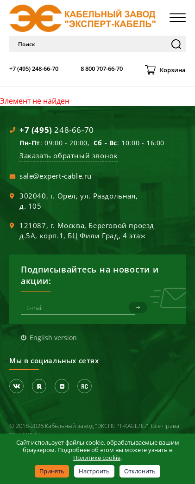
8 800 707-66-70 (102, 68)
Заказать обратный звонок (68, 155)
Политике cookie (96, 457)
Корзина (173, 70)
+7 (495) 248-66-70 (33, 68)
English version (53, 337)
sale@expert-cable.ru (55, 175)
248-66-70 (56, 129)
